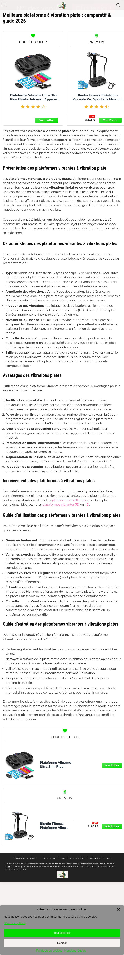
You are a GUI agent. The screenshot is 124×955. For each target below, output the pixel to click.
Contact (106, 857)
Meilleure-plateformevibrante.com (38, 857)
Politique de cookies (49, 950)
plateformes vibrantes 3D (60, 504)
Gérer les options (14, 923)
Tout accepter (62, 932)
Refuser (62, 942)
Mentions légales (75, 950)
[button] (118, 909)
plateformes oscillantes (69, 500)
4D (87, 504)
